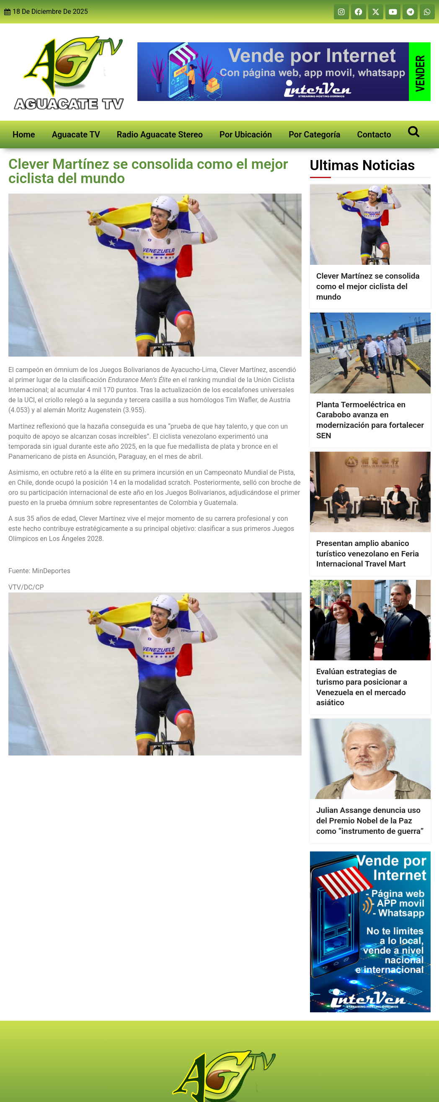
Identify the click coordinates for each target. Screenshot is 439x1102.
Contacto (374, 134)
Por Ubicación (246, 134)
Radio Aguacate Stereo (160, 134)
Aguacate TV (76, 134)
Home (24, 134)
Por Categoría (314, 134)
